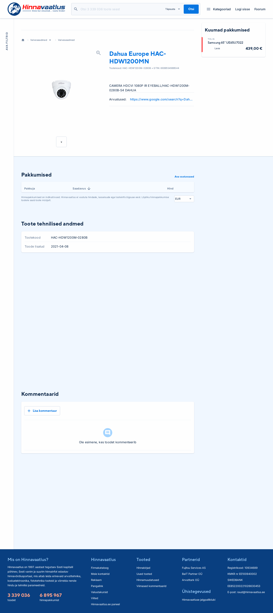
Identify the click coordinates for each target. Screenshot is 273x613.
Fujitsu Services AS (194, 567)
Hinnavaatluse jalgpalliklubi (198, 599)
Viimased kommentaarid (151, 586)
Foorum (259, 9)
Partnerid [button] (191, 559)
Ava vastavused (184, 207)
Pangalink (97, 586)
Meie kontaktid (100, 573)
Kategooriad (219, 9)
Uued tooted (144, 573)
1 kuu (145, 296)
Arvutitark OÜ (190, 579)
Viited (94, 598)
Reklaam (96, 579)
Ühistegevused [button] (196, 591)
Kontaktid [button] (237, 559)
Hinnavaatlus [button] (103, 559)
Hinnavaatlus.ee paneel (105, 604)
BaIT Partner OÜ (192, 573)
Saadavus (82, 219)
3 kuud (159, 296)
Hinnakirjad (143, 567)
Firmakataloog (100, 567)
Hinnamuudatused (147, 579)
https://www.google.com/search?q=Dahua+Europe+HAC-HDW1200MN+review (162, 130)
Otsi (76, 9)
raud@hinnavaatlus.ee (251, 592)
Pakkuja (29, 219)
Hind (170, 219)
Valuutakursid (99, 592)
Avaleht (23, 71)
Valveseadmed (38, 70)
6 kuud (174, 296)
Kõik (188, 296)
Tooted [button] (143, 559)
